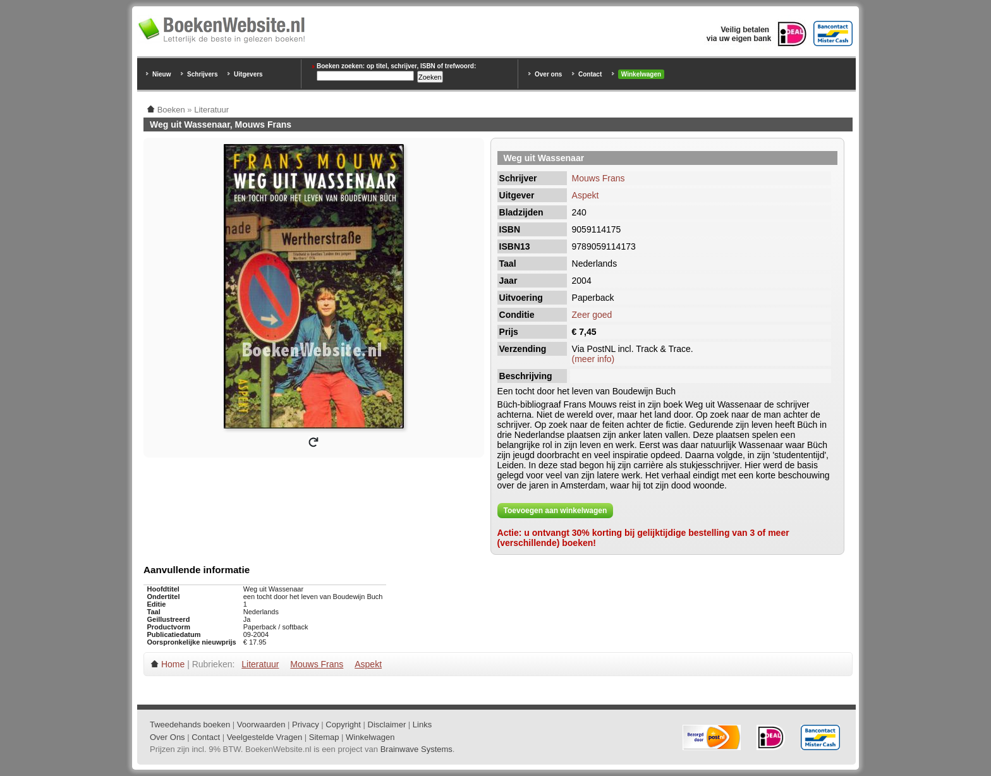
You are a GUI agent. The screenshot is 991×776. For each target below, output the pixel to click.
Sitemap (324, 737)
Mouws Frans (598, 178)
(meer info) (593, 359)
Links (422, 724)
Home (173, 664)
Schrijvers (202, 74)
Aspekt (585, 195)
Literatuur (260, 664)
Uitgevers (248, 74)
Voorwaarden (261, 724)
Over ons (548, 74)
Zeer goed (592, 315)
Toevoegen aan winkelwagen (555, 510)
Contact (590, 74)
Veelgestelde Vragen (265, 737)
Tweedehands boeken (190, 724)
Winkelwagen (641, 74)
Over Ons (167, 737)
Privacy (305, 724)
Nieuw (161, 74)
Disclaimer (387, 724)
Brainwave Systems (416, 749)
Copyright (343, 724)
